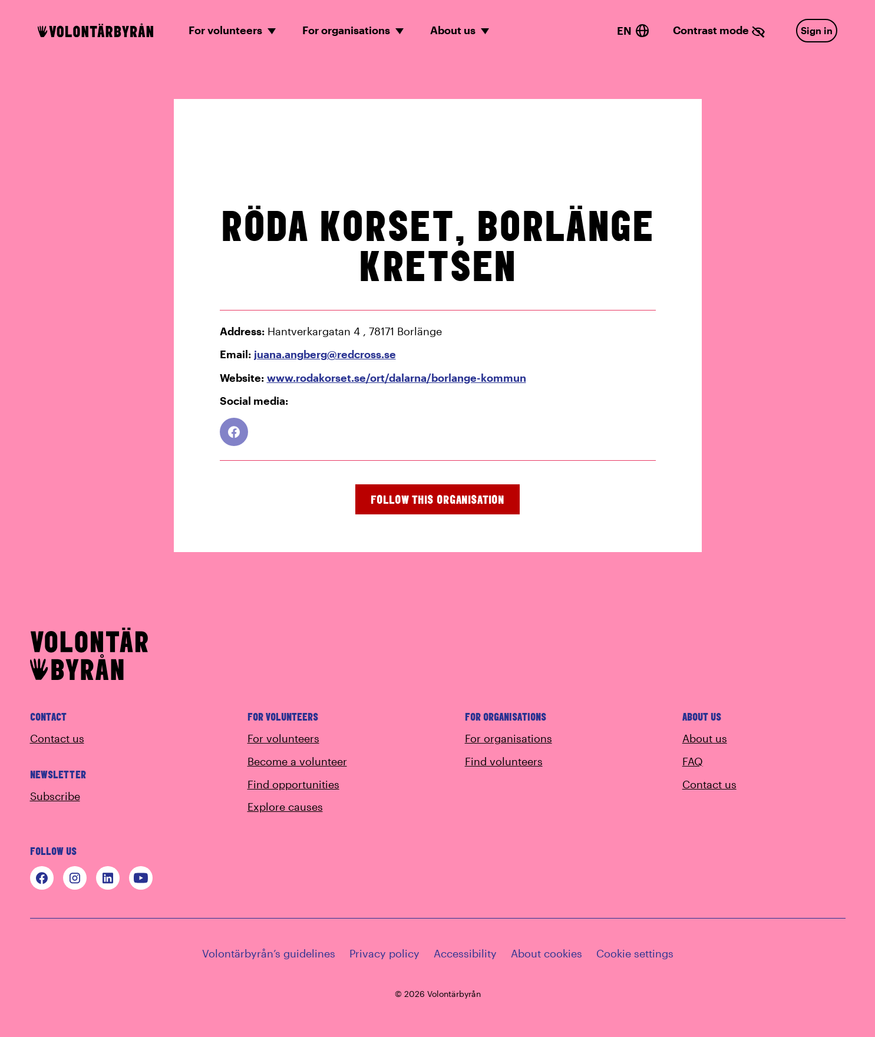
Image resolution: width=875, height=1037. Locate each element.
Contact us (57, 738)
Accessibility (465, 953)
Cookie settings (634, 953)
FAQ (692, 761)
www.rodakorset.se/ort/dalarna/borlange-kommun (396, 377)
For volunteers (283, 738)
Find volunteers (504, 761)
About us (704, 738)
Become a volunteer (297, 761)
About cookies (546, 953)
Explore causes (285, 806)
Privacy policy (384, 953)
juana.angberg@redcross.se (325, 354)
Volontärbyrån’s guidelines (268, 953)
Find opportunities (293, 784)
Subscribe (55, 796)
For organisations (508, 738)
